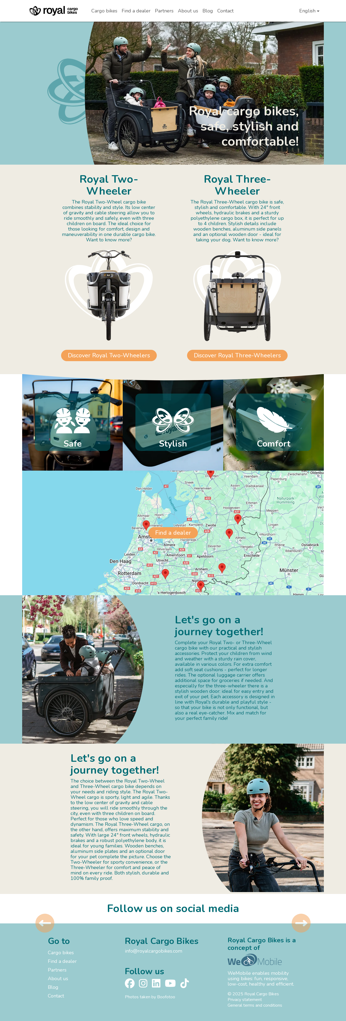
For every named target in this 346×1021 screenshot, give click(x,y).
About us (188, 11)
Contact (225, 11)
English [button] (307, 11)
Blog (207, 11)
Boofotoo (166, 997)
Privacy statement (245, 1000)
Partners (164, 11)
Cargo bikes (104, 11)
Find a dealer (136, 11)
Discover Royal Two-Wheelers (109, 355)
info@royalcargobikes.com (153, 951)
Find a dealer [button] (173, 533)
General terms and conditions (255, 1005)
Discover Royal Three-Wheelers (237, 355)
